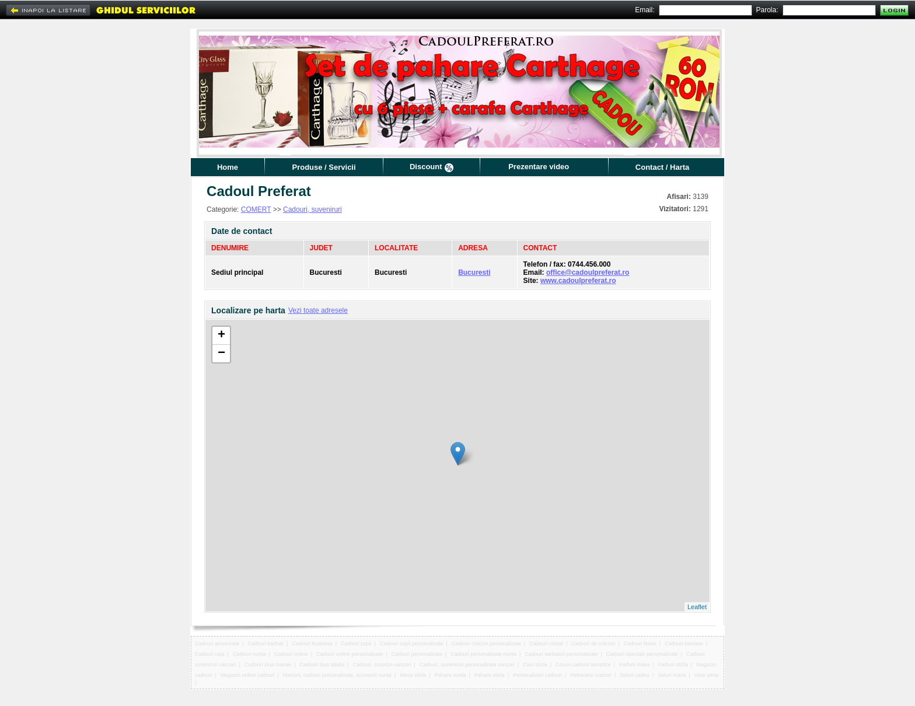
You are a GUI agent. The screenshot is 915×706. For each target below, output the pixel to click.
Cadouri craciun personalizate (486, 643)
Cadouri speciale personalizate (642, 654)
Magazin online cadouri (248, 675)
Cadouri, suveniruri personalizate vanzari (467, 664)
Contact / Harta (662, 167)
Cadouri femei (640, 643)
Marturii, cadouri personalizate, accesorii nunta (337, 675)
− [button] (221, 353)
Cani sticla (535, 664)
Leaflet (697, 606)
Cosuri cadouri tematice (583, 664)
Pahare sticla (489, 675)
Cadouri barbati (265, 643)
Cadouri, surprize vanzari (382, 664)
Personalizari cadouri (537, 675)
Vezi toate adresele (318, 310)
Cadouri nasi (210, 654)
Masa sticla (413, 675)
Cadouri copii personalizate (411, 643)
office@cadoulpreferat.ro (587, 272)
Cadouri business (312, 643)
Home (227, 167)
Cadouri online (291, 654)
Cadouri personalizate (416, 654)
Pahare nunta (450, 675)
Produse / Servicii (323, 167)
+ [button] (221, 335)
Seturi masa (672, 675)
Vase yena (706, 675)
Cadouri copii (356, 643)
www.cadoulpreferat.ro (578, 281)
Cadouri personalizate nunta (483, 654)
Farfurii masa (634, 664)
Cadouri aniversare (217, 643)
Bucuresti (474, 272)
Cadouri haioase (684, 643)
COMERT (256, 209)
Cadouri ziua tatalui (321, 664)
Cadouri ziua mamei (268, 664)
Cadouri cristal (546, 643)
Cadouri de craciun (593, 643)
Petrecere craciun (591, 675)
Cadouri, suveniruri (312, 209)
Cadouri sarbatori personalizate (561, 654)
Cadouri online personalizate (349, 654)
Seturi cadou (634, 675)
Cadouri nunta (249, 654)
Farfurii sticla (673, 664)
